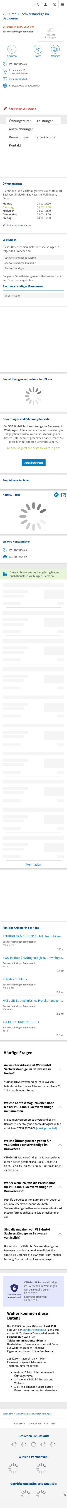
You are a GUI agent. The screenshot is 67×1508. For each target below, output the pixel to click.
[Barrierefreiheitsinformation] (54, 4)
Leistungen (45, 121)
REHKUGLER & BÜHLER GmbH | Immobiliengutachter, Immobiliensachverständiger (33, 936)
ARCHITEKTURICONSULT (19, 1022)
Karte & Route (44, 137)
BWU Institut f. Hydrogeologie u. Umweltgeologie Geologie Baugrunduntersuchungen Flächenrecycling (33, 958)
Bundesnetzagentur (34, 1329)
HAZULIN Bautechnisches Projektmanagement (33, 1000)
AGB (46, 1423)
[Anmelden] (46, 4)
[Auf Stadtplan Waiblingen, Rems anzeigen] (63, 495)
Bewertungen (19, 137)
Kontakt (15, 145)
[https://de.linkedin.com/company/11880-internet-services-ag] (52, 1445)
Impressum (19, 1423)
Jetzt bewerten (33, 462)
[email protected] (18, 79)
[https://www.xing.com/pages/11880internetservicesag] (43, 1445)
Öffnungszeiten (20, 121)
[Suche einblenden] (37, 4)
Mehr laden (33, 864)
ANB (53, 1423)
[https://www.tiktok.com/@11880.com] (23, 1445)
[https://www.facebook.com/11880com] (14, 1445)
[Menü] (62, 4)
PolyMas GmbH (13, 979)
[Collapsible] (60, 1069)
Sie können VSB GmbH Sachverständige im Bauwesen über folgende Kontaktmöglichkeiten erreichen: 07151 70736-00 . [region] (32, 1124)
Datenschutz (34, 1423)
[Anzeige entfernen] (64, 1494)
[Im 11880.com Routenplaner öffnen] (56, 494)
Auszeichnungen (21, 129)
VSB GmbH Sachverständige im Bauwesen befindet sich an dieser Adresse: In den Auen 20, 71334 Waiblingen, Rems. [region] (32, 1086)
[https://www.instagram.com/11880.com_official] (33, 1445)
